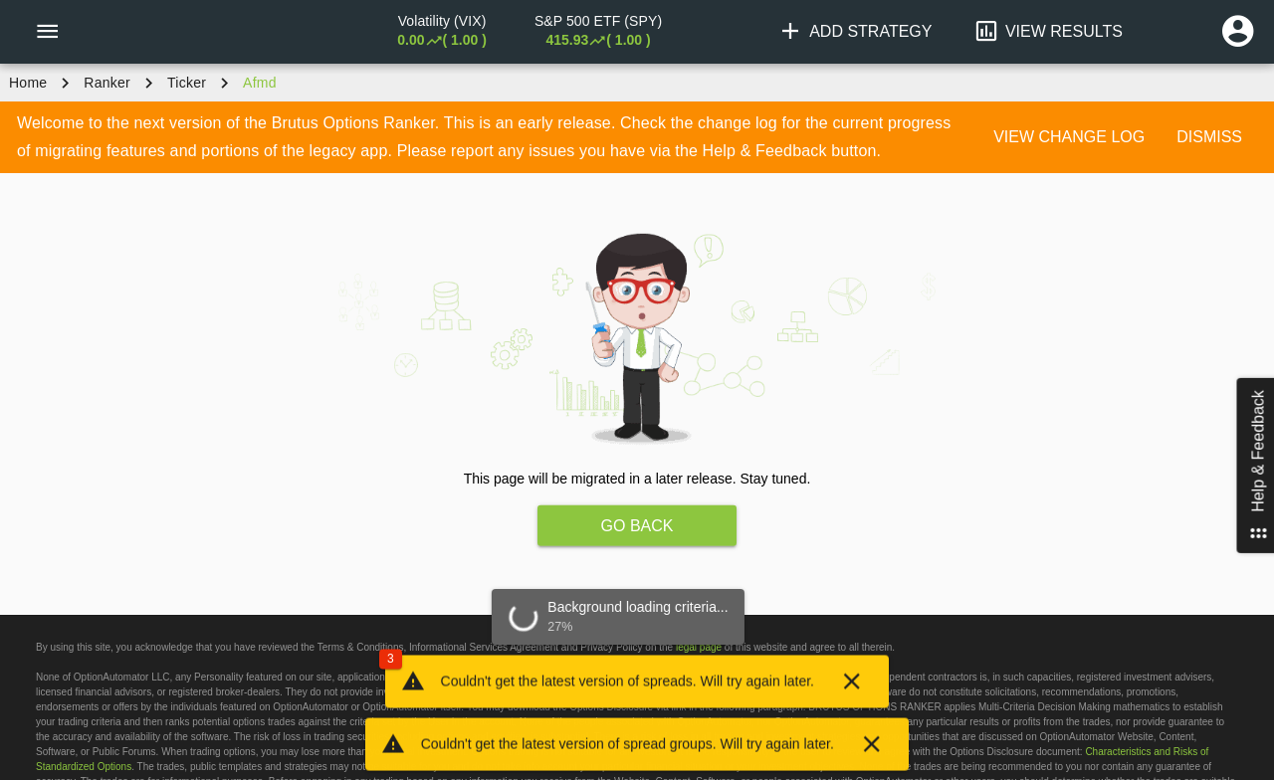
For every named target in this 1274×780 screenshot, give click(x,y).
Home (28, 83)
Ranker (107, 83)
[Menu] (47, 32)
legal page (699, 647)
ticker (186, 83)
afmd (260, 83)
